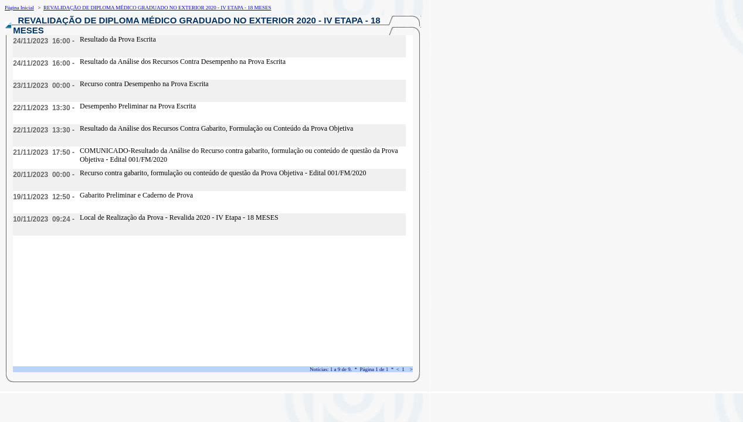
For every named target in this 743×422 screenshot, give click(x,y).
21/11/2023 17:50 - (43, 152)
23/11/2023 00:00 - (43, 85)
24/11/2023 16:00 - (43, 41)
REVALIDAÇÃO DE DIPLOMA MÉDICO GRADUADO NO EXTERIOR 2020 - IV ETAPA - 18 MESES (157, 8)
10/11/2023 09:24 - (43, 219)
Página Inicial (19, 8)
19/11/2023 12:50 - (43, 197)
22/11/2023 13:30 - (43, 108)
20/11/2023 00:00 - (43, 175)
